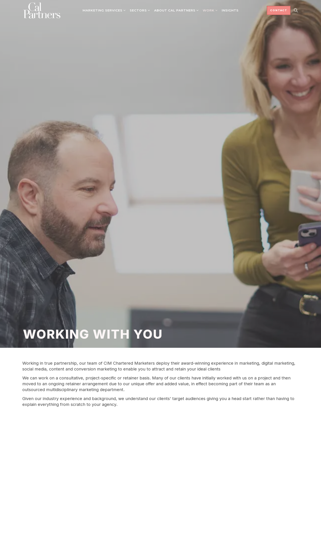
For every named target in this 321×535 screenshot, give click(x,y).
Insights (230, 10)
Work (208, 10)
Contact (278, 10)
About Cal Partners (174, 10)
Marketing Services (102, 10)
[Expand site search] (296, 10)
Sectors (138, 10)
